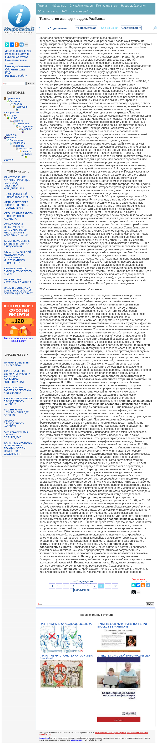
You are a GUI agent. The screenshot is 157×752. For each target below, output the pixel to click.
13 (65, 586)
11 (51, 586)
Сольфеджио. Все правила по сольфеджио (16, 434)
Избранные (59, 5)
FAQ (8, 72)
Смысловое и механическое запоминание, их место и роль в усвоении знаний (16, 230)
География (22, 106)
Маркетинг (18, 120)
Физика (20, 145)
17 (93, 586)
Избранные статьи (17, 53)
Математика (22, 123)
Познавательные (107, 5)
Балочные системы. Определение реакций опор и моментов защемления (18, 448)
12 (58, 586)
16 (86, 586)
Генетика (18, 104)
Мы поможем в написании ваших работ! (18, 339)
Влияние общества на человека (17, 364)
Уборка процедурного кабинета (14, 423)
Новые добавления (17, 66)
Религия (11, 137)
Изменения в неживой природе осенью (16, 412)
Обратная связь (15, 69)
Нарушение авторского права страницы (110, 733)
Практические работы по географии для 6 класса (18, 390)
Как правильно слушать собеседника (66, 623)
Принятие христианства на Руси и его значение (66, 657)
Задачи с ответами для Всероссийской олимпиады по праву (18, 290)
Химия (28, 154)
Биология (15, 101)
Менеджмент (25, 126)
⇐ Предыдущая (86, 27)
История (11, 115)
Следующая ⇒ (131, 27)
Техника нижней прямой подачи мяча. (18, 195)
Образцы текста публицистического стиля (18, 271)
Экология (9, 159)
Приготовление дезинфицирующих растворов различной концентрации (17, 183)
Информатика (11, 112)
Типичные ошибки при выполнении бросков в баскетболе (122, 625)
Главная (43, 5)
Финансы (26, 151)
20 (115, 586)
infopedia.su (44, 738)
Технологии (19, 143)
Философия (25, 148)
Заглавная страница (18, 50)
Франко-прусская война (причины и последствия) (16, 205)
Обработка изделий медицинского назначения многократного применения (17, 257)
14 (72, 586)
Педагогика (10, 134)
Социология (16, 140)
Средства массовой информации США (124, 655)
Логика (13, 118)
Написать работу (16, 75)
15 (79, 586)
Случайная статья (16, 57)
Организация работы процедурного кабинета (18, 216)
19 (108, 586)
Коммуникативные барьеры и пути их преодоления (17, 244)
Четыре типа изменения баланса (17, 281)
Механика (26, 129)
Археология (13, 98)
